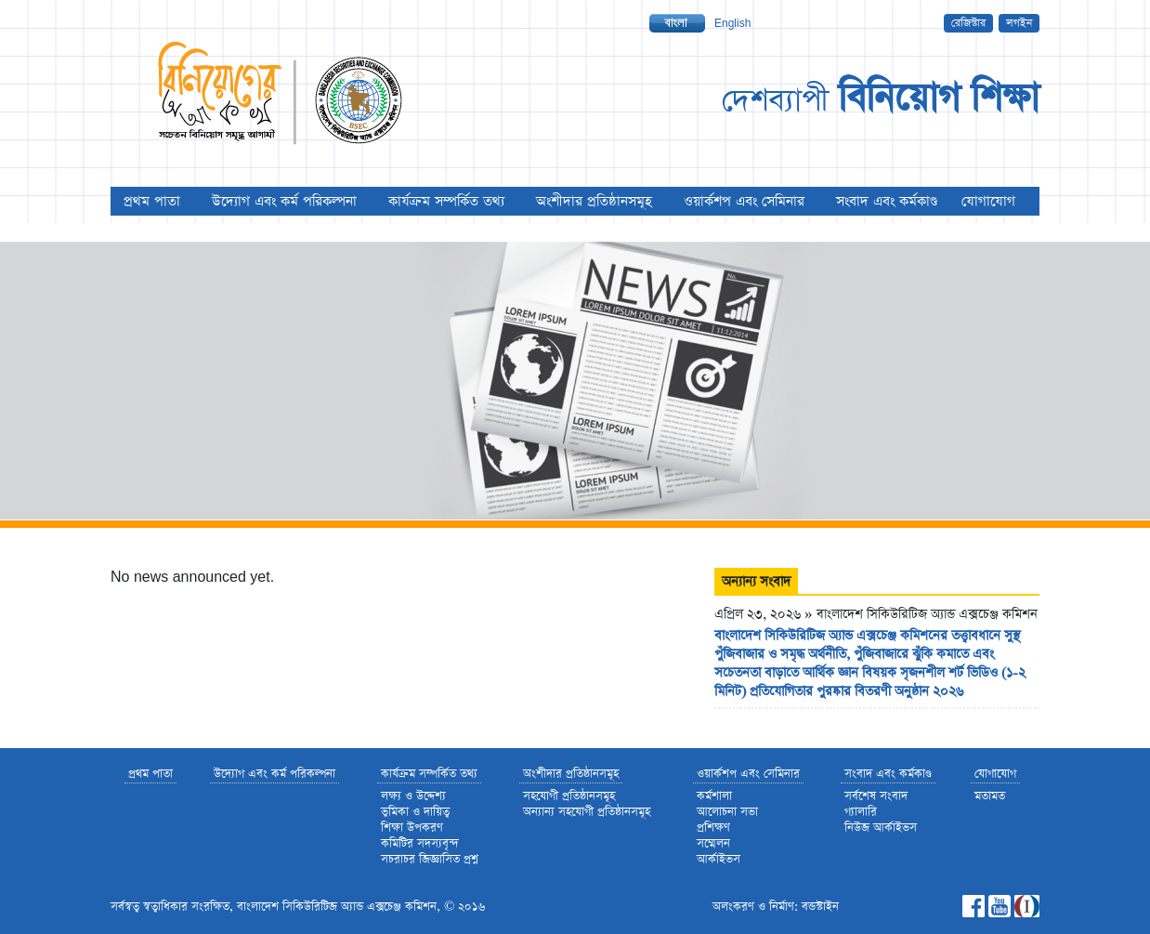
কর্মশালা (714, 796)
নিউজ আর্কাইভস (880, 827)
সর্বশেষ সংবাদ (876, 796)
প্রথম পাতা (152, 201)
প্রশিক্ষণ (713, 827)
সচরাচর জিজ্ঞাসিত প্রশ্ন (429, 859)
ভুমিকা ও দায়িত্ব (415, 812)
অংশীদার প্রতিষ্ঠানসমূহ (594, 201)
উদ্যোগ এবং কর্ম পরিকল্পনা (284, 201)
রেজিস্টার (968, 23)
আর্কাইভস (718, 859)
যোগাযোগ (988, 201)
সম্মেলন (713, 843)
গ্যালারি (860, 812)
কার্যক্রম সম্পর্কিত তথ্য (446, 201)
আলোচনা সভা (727, 812)
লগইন (1019, 23)
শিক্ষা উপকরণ (412, 827)
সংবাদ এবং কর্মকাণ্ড (886, 201)
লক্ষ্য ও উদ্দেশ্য (413, 796)
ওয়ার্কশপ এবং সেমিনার (744, 201)
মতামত (989, 796)
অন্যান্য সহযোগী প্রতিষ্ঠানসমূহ (586, 812)
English (732, 23)
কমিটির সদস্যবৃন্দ (420, 843)
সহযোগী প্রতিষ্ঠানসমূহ (569, 796)
